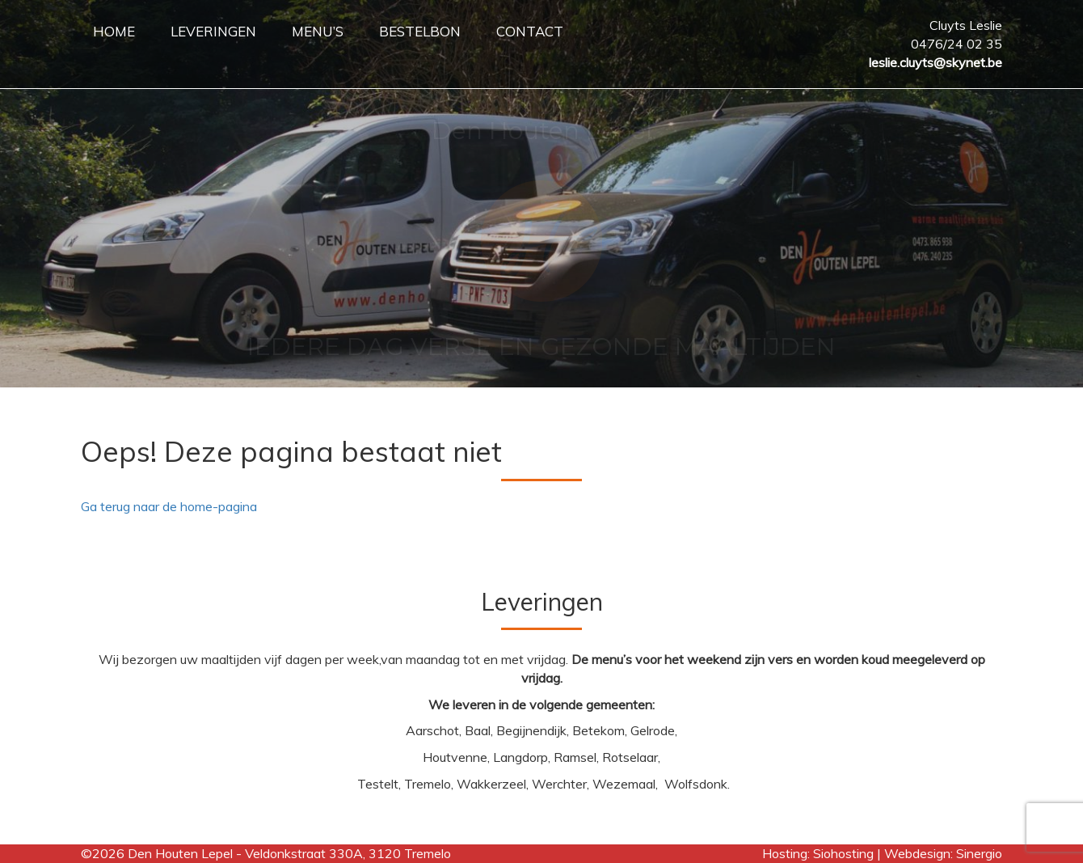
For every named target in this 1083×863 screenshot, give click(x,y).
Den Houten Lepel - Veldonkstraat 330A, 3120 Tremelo (289, 853)
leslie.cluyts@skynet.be (935, 62)
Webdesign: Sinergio (943, 853)
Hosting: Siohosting (819, 853)
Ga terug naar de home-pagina (169, 506)
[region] (541, 193)
